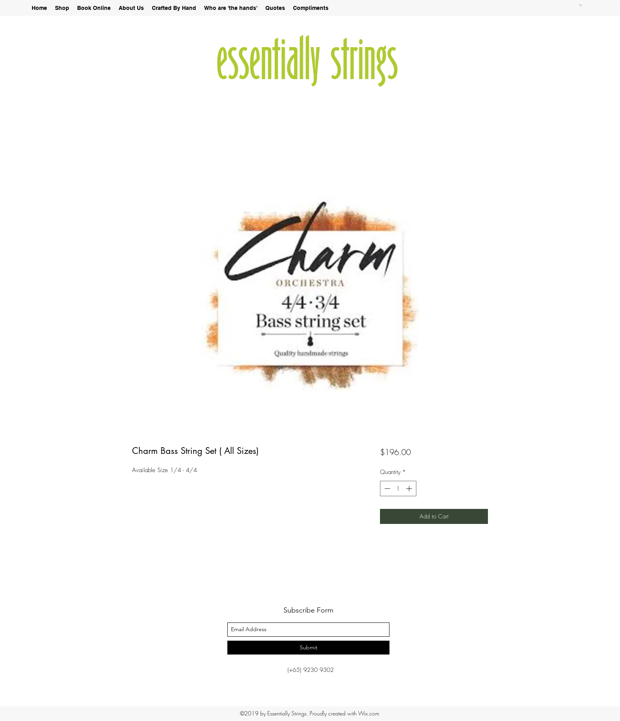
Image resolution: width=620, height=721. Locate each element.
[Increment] (410, 488)
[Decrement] (386, 488)
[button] (580, 5)
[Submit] (308, 648)
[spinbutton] (398, 488)
